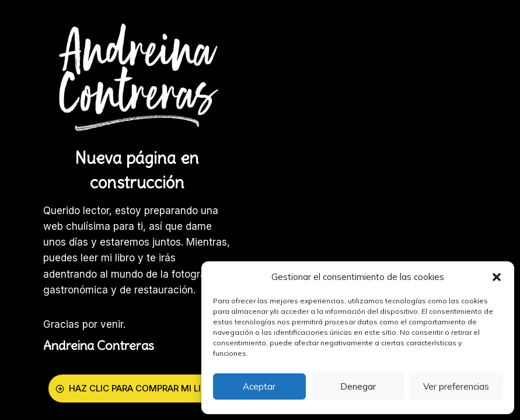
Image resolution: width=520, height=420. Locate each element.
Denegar (358, 386)
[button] (496, 277)
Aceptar (259, 386)
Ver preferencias (456, 386)
